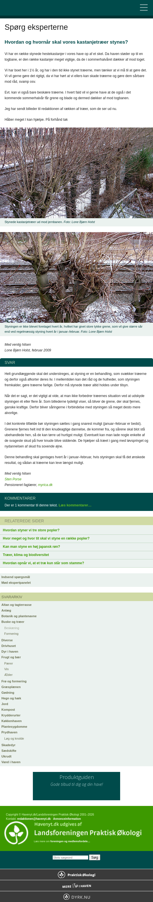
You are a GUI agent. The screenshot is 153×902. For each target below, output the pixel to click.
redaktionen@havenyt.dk (34, 818)
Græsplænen (11, 687)
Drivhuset (8, 646)
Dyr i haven (9, 651)
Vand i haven (10, 762)
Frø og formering (14, 681)
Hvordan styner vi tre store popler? (31, 530)
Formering (11, 633)
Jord (4, 704)
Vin (6, 669)
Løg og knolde (14, 738)
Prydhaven (9, 732)
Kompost (8, 709)
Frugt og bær (11, 657)
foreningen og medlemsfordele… (70, 841)
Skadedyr (8, 745)
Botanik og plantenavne (19, 616)
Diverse (7, 640)
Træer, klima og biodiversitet (26, 555)
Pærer (8, 663)
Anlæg (6, 610)
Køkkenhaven (11, 721)
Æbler (8, 674)
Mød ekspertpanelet (16, 582)
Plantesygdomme (14, 726)
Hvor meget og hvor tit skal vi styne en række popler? (46, 538)
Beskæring (11, 628)
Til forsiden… (28, 8)
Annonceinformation (67, 818)
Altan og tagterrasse (16, 604)
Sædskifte (8, 750)
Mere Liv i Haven (76, 885)
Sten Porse (13, 479)
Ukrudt (6, 756)
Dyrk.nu (76, 896)
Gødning (7, 692)
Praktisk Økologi (76, 874)
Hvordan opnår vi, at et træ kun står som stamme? (43, 563)
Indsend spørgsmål (15, 577)
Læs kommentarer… (75, 505)
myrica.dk (45, 485)
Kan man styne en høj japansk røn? (31, 547)
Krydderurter (10, 715)
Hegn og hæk (11, 698)
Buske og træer (12, 621)
